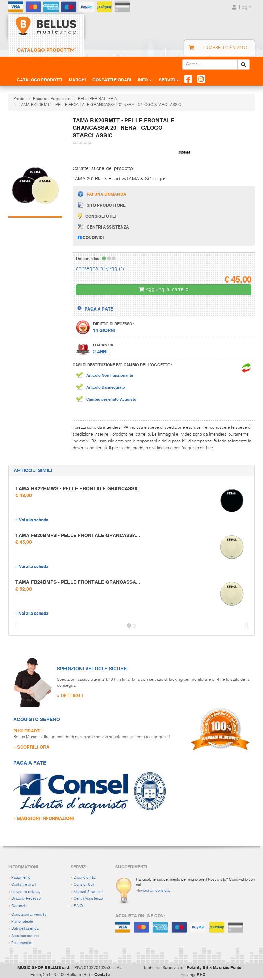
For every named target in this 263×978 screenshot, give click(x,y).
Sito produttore (102, 205)
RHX (201, 974)
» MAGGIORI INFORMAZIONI (43, 818)
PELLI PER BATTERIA (97, 99)
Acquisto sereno (25, 936)
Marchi (77, 79)
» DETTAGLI (70, 695)
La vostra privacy (26, 892)
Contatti (102, 974)
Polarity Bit (197, 967)
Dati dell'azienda (25, 929)
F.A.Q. (79, 906)
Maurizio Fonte (227, 967)
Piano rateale (22, 921)
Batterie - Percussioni (53, 99)
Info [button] (145, 79)
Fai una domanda (102, 194)
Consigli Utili (84, 884)
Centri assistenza (103, 227)
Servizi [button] (169, 79)
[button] (15, 625)
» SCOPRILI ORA (31, 747)
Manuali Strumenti (88, 892)
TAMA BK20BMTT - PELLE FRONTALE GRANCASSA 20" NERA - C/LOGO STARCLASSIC (100, 105)
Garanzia (19, 906)
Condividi (91, 237)
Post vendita (21, 943)
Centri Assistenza (88, 898)
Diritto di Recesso (26, 898)
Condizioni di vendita (28, 915)
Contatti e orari (23, 884)
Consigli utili (97, 216)
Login (240, 7)
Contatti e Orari (111, 79)
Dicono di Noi (85, 877)
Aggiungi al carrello (163, 289)
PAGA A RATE (99, 309)
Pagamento (20, 877)
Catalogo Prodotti (44, 50)
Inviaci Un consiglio (154, 890)
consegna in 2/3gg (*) (100, 268)
